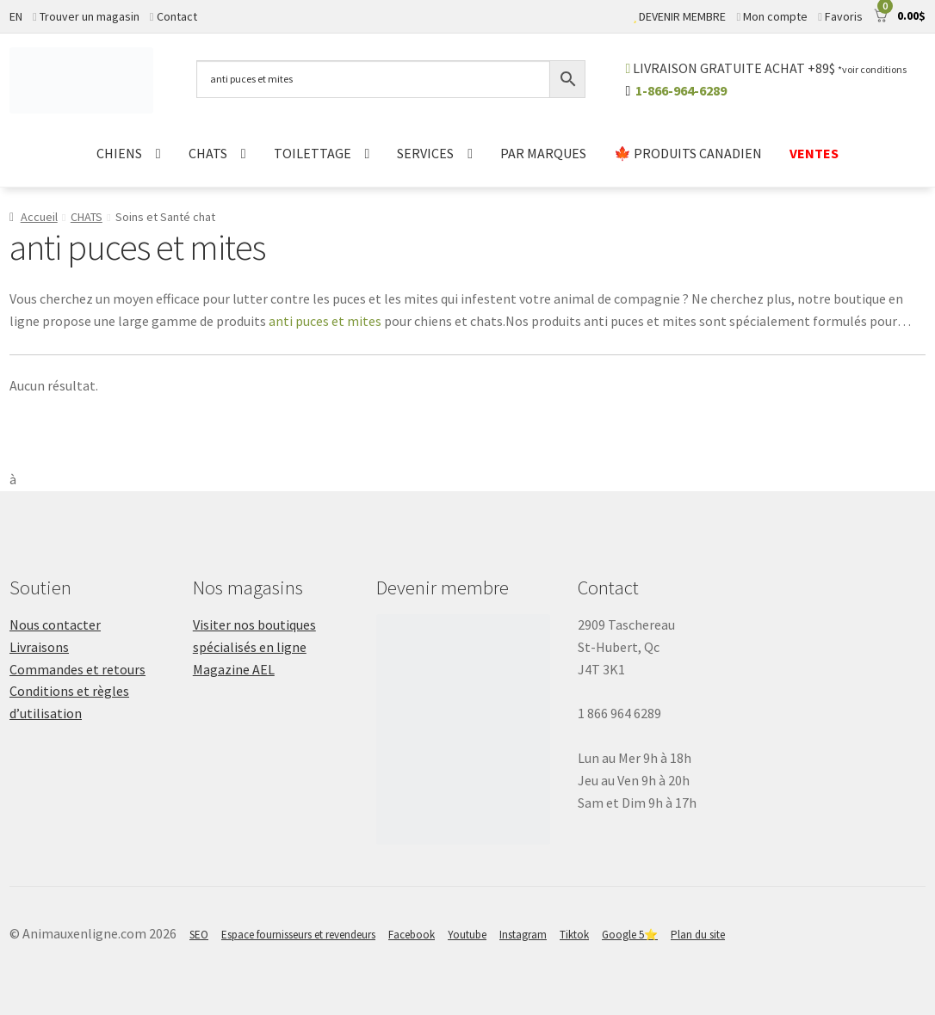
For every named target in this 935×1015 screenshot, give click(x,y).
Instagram (523, 934)
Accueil (39, 217)
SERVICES (425, 153)
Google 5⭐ (630, 934)
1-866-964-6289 (681, 90)
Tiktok (574, 934)
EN (15, 16)
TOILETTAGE (312, 153)
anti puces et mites (325, 320)
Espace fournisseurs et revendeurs (298, 934)
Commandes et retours (77, 669)
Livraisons (39, 646)
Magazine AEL (234, 669)
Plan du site (698, 934)
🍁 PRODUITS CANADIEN (688, 153)
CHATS (208, 153)
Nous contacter (55, 624)
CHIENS (119, 153)
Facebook (411, 934)
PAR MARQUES (543, 153)
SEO (198, 934)
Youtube (467, 934)
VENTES (814, 153)
